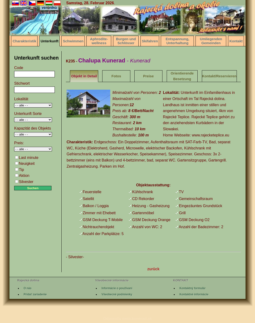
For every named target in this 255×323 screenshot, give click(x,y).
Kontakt (236, 41)
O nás (27, 288)
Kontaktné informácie (193, 294)
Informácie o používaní (117, 288)
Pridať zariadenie (35, 294)
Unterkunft (50, 41)
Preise (148, 76)
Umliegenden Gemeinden (211, 41)
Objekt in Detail (84, 76)
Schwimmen (73, 41)
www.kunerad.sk (137, 319)
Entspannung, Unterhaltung (177, 41)
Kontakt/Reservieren (219, 76)
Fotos (116, 76)
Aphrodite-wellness (99, 41)
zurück (153, 269)
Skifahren (150, 41)
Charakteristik (24, 41)
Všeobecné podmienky (117, 294)
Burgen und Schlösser (126, 41)
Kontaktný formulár (192, 288)
